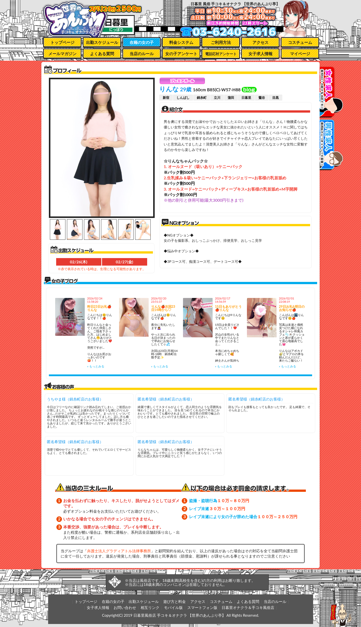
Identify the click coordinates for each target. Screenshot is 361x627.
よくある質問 (102, 53)
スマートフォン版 (202, 607)
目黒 (275, 98)
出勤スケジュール (102, 42)
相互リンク (150, 607)
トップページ (62, 42)
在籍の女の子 (142, 42)
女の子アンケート (181, 53)
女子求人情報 (260, 53)
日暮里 (246, 98)
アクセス (260, 42)
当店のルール (142, 53)
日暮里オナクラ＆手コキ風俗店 (248, 607)
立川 (217, 98)
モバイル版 (173, 607)
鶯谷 (261, 98)
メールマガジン (62, 53)
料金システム (181, 42)
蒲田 (231, 98)
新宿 (166, 98)
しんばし (183, 98)
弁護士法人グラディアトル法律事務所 (119, 550)
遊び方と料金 (174, 601)
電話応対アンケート (221, 54)
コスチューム (300, 42)
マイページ (300, 53)
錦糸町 (202, 98)
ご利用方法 (221, 42)
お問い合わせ (125, 607)
